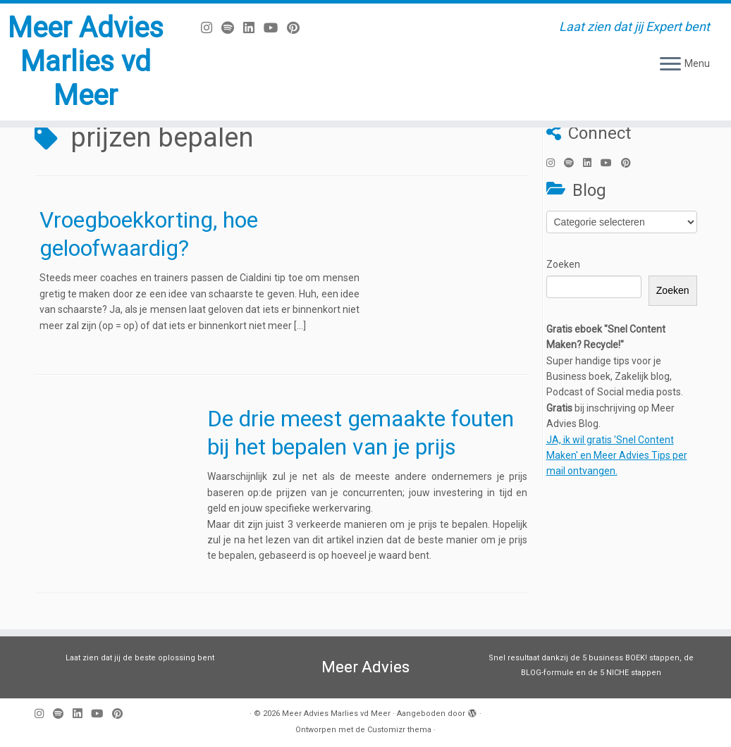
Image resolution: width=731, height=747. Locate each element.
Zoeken (563, 264)
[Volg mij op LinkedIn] (253, 27)
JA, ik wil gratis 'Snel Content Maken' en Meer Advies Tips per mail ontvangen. (616, 455)
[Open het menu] (670, 64)
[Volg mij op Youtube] (275, 27)
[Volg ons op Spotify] (232, 27)
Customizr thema (399, 729)
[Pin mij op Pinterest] (298, 27)
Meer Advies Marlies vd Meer (86, 61)
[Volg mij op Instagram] (211, 27)
